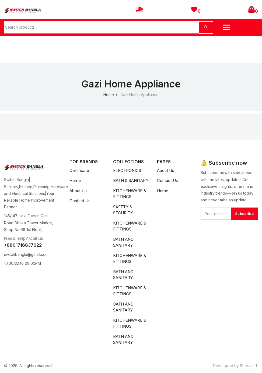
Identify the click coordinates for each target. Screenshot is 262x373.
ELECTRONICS (127, 170)
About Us (78, 190)
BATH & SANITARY (130, 180)
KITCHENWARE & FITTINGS (129, 193)
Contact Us (79, 200)
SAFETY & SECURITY (123, 210)
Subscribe (244, 213)
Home (108, 94)
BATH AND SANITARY (123, 242)
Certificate (79, 170)
